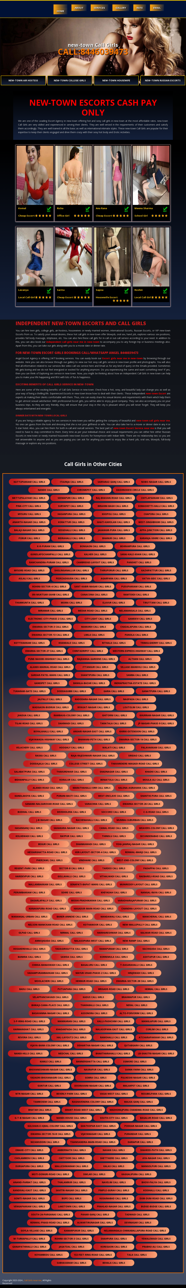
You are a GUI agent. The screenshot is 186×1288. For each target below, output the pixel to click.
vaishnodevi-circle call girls (135, 493)
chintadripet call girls (87, 654)
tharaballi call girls (94, 1008)
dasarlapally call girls (46, 903)
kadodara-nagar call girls (93, 702)
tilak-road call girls (29, 726)
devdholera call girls (71, 815)
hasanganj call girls (28, 831)
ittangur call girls (95, 670)
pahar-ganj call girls (95, 1217)
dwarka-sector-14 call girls (138, 742)
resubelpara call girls (156, 1097)
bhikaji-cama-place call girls (50, 1008)
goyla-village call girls (36, 1233)
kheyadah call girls (114, 895)
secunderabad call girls (156, 839)
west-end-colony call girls (135, 863)
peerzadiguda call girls (71, 581)
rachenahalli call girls (91, 823)
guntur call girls (49, 1089)
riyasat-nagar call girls (94, 710)
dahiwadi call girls (71, 726)
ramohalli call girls (113, 1040)
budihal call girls (29, 815)
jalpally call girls (50, 702)
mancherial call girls (157, 919)
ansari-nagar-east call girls (92, 734)
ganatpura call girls (156, 694)
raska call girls (45, 758)
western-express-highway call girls (136, 654)
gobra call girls (95, 1080)
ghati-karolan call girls (113, 525)
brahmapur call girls (136, 1000)
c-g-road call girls (156, 815)
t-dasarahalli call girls (136, 968)
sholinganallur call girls (71, 573)
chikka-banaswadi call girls (50, 968)
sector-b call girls (71, 871)
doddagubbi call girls (71, 694)
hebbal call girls (156, 992)
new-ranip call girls (136, 944)
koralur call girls (71, 783)
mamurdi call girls (93, 630)
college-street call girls (86, 766)
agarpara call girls (114, 581)
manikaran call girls (71, 1024)
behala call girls (114, 1266)
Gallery (120, 7)
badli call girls (29, 992)
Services (98, 7)
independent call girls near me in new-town (72, 345)
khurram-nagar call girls (157, 718)
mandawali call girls (115, 919)
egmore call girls (134, 1064)
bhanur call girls (113, 541)
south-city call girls (114, 1121)
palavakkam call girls (156, 750)
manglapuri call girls (156, 1024)
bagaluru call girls (94, 968)
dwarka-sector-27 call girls (44, 654)
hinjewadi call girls (141, 976)
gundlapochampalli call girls (50, 557)
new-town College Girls (70, 80)
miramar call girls (50, 613)
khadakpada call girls (70, 1032)
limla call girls (94, 638)
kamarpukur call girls (79, 1233)
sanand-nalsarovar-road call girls (49, 807)
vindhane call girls (91, 863)
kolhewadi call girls (29, 839)
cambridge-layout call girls (95, 565)
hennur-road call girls (91, 984)
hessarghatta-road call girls (47, 855)
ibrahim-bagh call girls (113, 509)
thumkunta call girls (29, 605)
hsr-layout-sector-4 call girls (95, 855)
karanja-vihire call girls (156, 541)
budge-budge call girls (156, 1209)
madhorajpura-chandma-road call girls (136, 1113)
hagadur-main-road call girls (93, 911)
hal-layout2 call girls (71, 1040)
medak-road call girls (92, 613)
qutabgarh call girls (138, 1048)
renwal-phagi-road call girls (49, 1225)
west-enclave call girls (114, 799)
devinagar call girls (137, 1225)
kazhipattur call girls (156, 573)
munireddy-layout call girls (138, 887)
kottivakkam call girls (29, 646)
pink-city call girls (28, 509)
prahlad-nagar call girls (114, 1209)
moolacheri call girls (49, 984)
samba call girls (137, 678)
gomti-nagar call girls (29, 1201)
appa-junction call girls (156, 533)
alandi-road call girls (48, 791)
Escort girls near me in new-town (122, 361)
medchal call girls (70, 1056)
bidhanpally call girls (29, 783)
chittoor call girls (71, 1161)
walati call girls (113, 750)
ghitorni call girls (114, 718)
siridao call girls (139, 758)
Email (156, 7)
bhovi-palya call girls (156, 1185)
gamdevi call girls (140, 622)
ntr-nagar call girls (29, 1097)
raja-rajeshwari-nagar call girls (93, 758)
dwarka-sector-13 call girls (50, 638)
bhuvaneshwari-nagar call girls (50, 1072)
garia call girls (114, 694)
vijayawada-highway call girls (49, 742)
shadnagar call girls (114, 775)
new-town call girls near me (153, 423)
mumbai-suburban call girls (135, 823)
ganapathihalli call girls (29, 1250)
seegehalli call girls (71, 533)
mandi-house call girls (71, 1121)
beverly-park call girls (71, 1097)
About (78, 7)
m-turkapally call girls (29, 1241)
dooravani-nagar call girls (92, 1089)
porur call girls (29, 541)
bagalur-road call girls (156, 1121)
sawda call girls (72, 960)
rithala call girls (114, 646)
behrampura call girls (135, 549)
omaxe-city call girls (29, 1153)
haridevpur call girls (29, 879)
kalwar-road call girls (156, 936)
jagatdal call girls (71, 1250)
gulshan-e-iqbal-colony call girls (50, 1129)
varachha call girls (98, 807)
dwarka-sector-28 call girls (135, 984)
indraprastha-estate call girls (135, 686)
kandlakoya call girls (29, 799)
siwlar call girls (94, 1177)
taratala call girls (113, 726)
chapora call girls (156, 517)
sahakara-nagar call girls (71, 831)
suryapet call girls (70, 509)
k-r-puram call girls (50, 549)
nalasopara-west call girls (92, 944)
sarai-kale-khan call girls (137, 557)
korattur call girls (71, 525)
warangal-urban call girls (29, 919)
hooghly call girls (71, 750)
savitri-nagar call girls (71, 1193)
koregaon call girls (114, 1250)
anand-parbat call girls (29, 1185)
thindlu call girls (114, 839)
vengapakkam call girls (29, 1209)
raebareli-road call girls (156, 879)
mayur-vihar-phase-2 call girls (96, 976)
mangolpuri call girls (156, 1169)
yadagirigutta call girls (71, 952)
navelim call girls (114, 1185)
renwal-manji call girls (141, 855)
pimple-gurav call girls (113, 1193)
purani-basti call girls (72, 799)
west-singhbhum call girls (155, 525)
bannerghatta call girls (92, 1064)
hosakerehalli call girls (29, 952)
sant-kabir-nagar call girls (92, 589)
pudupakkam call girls (136, 589)
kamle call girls (50, 1064)
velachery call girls (29, 750)
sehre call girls (71, 895)
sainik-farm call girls (139, 1072)
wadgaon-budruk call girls (50, 710)
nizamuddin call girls (45, 1145)
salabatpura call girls (29, 775)
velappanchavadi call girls (50, 1000)
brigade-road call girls (113, 992)
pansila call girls (136, 638)
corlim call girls (157, 1032)
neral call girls (136, 1008)
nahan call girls (114, 1153)
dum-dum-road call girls (156, 1201)
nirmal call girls (71, 936)
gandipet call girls (47, 686)
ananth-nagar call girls (29, 525)
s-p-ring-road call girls (29, 1024)
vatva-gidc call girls (156, 581)
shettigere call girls (114, 1161)
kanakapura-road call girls (47, 911)
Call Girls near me (32, 1283)
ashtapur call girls (156, 960)
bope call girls (71, 1201)
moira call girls (71, 605)
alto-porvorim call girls (136, 1016)
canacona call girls (94, 597)
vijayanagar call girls (95, 1137)
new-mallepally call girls (140, 927)
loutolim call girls (136, 710)
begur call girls (48, 847)
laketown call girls (71, 1209)
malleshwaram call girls (71, 1169)
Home (59, 11)
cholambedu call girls (29, 1161)
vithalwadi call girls (114, 879)
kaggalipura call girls (136, 1177)
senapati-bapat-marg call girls (91, 887)
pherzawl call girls (49, 863)
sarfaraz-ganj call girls (114, 485)
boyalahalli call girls (48, 734)
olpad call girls (29, 936)
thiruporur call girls (114, 573)
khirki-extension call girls (136, 734)
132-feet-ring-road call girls (93, 1258)
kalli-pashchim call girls (113, 1024)
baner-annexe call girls (72, 919)
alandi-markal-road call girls (50, 670)
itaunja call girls (71, 485)
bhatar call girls (39, 1113)
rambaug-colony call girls (71, 718)
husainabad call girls (113, 1201)
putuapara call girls (71, 992)
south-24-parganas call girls (50, 1217)
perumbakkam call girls (29, 895)
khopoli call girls (114, 517)
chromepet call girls (91, 493)
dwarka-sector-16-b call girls (50, 1137)
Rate (139, 7)
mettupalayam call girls (28, 501)
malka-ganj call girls (138, 1105)
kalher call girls (95, 557)
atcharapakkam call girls (156, 1040)
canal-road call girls (113, 831)
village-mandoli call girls (137, 670)
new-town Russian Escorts (163, 80)
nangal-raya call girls (156, 895)
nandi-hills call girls (28, 1056)
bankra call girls (29, 960)
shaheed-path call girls (156, 1153)
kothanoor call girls (97, 927)
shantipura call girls (95, 678)
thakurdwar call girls (71, 775)
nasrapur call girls (97, 1072)
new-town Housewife (116, 80)
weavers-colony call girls (156, 831)
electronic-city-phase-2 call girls (50, 622)
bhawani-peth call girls (94, 742)
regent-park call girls (29, 871)
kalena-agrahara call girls (136, 791)
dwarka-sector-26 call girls (141, 807)
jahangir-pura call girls (114, 533)
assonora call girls (94, 1016)
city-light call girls (98, 622)
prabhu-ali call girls (156, 1250)
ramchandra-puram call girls (49, 565)
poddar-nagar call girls (140, 1129)
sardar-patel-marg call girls (50, 678)
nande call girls (49, 493)
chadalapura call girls (135, 630)
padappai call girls (156, 871)
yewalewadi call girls (156, 1241)
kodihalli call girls (156, 1193)
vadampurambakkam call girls (47, 976)
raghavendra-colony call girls (92, 1105)
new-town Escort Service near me (133, 431)
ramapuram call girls (113, 952)
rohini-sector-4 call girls (49, 589)
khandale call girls (72, 646)
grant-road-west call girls (83, 1113)
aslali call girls (29, 581)
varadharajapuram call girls (137, 903)
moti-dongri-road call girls (50, 1177)
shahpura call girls (114, 1241)
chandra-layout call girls (139, 911)
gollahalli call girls (71, 879)
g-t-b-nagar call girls (29, 1121)
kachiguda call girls (156, 952)
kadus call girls (93, 1000)
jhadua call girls (28, 718)
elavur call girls (114, 605)
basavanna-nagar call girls (50, 1016)
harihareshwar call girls (114, 936)
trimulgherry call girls (156, 646)
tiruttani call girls (156, 605)
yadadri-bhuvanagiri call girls (50, 1080)
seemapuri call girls (71, 501)
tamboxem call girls (46, 1105)
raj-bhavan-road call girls (114, 501)
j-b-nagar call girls (49, 823)
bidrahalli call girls (71, 541)
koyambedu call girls (49, 1258)
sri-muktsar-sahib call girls (50, 597)
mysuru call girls (29, 517)
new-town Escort (156, 396)
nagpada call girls (135, 702)
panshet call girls (139, 565)
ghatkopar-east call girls (98, 1129)
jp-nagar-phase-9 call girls (156, 726)
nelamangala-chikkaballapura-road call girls (135, 1233)
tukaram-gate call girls (29, 694)
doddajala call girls (43, 766)
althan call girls (140, 662)
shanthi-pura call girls (156, 799)
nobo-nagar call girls (156, 485)
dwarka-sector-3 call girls (50, 630)
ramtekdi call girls (136, 597)
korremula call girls (114, 960)
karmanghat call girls (28, 1032)
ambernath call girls (71, 1153)
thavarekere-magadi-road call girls (135, 766)
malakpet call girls (136, 1089)
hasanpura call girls (71, 517)
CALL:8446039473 (93, 51)
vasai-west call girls (114, 1097)
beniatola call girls (113, 783)
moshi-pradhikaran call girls (90, 903)
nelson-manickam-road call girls (50, 927)
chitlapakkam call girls (157, 501)
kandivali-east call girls (29, 1193)
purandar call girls (137, 1137)
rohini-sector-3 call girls (72, 1241)
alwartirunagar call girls (95, 1225)
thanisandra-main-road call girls (92, 1145)
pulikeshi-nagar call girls (138, 1080)
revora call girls (29, 1040)
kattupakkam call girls (29, 485)
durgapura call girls (29, 1169)
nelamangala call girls (135, 613)
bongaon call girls (93, 549)
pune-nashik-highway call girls (48, 662)
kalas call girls (113, 1169)
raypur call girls (71, 839)
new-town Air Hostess (23, 80)
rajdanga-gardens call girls (96, 662)
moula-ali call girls (156, 783)
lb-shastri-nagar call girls (156, 1056)
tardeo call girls (113, 871)
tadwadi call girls (137, 1217)
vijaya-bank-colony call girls (49, 1048)
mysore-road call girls (29, 573)
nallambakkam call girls (45, 887)
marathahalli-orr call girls (91, 791)
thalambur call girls (71, 1185)
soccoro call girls (113, 815)
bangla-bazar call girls (89, 686)
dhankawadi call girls (91, 847)
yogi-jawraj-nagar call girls (135, 847)
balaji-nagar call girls (29, 533)
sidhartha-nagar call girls (95, 1048)
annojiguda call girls (49, 944)
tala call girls (137, 1258)
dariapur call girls (140, 1145)
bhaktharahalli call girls (113, 1056)
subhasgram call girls (71, 1266)
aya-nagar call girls (156, 1161)
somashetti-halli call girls (156, 509)
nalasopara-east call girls (114, 1032)
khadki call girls (156, 775)
